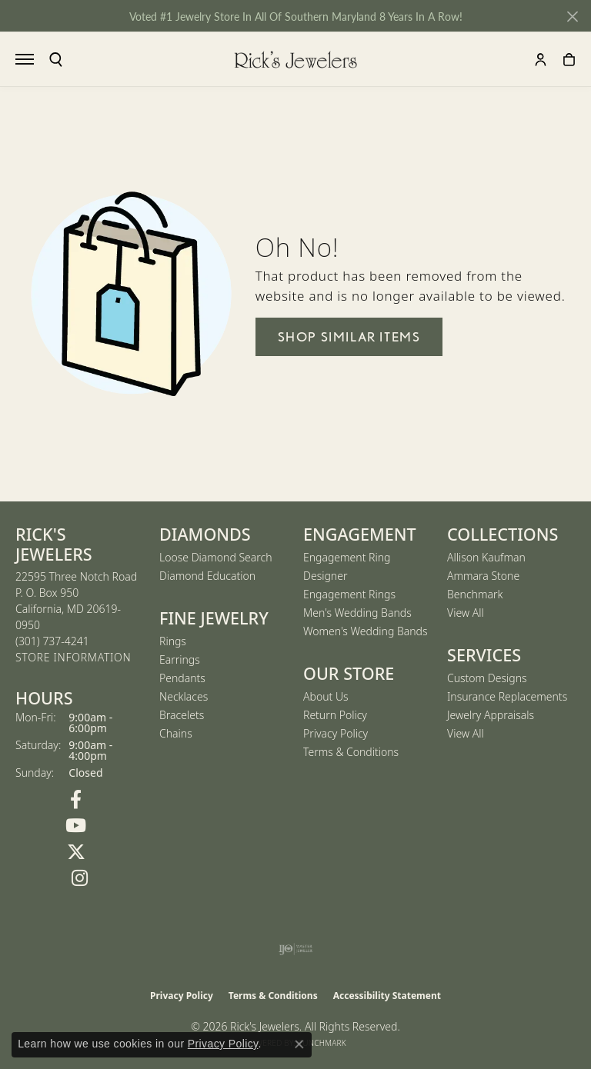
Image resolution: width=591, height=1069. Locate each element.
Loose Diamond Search (215, 557)
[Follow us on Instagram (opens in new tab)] (79, 878)
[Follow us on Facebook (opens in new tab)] (75, 800)
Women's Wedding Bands (365, 631)
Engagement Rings (349, 594)
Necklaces (183, 696)
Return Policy (335, 715)
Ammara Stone (483, 575)
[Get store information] (73, 657)
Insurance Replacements (507, 696)
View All (465, 612)
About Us (326, 696)
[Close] (572, 16)
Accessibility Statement (387, 995)
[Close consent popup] (299, 1044)
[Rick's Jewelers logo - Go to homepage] (295, 59)
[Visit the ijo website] (296, 949)
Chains (175, 733)
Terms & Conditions (351, 751)
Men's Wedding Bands (357, 612)
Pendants (182, 678)
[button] (55, 59)
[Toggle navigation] (24, 59)
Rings (172, 641)
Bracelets (181, 715)
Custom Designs (487, 678)
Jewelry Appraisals (490, 715)
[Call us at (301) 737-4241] (52, 641)
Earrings (179, 659)
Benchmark (475, 594)
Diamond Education (207, 575)
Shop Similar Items (349, 337)
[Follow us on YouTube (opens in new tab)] (75, 826)
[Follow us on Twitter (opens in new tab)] (75, 852)
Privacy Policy (335, 733)
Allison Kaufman (486, 557)
